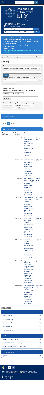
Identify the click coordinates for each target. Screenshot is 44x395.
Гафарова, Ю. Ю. (8, 315)
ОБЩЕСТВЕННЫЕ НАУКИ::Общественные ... (16, 343)
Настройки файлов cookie (11, 378)
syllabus (5, 355)
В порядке (18, 105)
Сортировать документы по (31, 103)
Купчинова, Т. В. (7, 323)
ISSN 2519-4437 (18, 20)
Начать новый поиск (10, 83)
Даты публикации (7, 57)
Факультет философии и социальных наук (17, 39)
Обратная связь (8, 376)
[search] (18, 29)
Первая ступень (9, 48)
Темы (37, 57)
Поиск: (5, 66)
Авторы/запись (7, 108)
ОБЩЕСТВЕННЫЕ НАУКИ (10, 339)
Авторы (17, 57)
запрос (5, 70)
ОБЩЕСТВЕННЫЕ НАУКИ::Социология (14, 346)
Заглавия (27, 57)
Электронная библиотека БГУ (12, 38)
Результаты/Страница (9, 103)
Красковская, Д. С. (8, 319)
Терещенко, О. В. (8, 330)
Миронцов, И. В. (7, 326)
